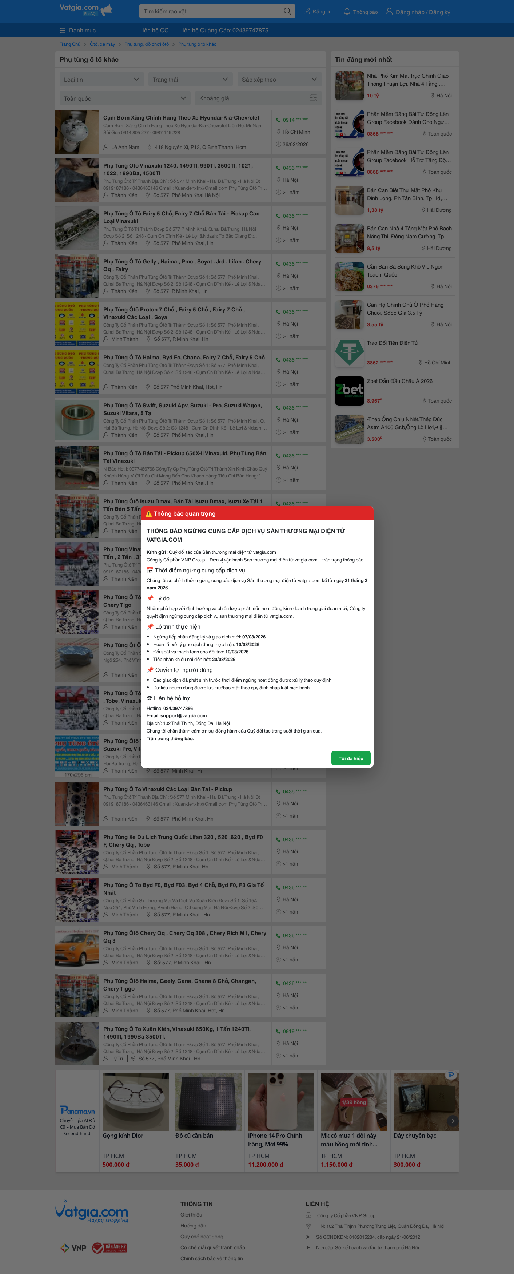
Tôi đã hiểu (351, 758)
